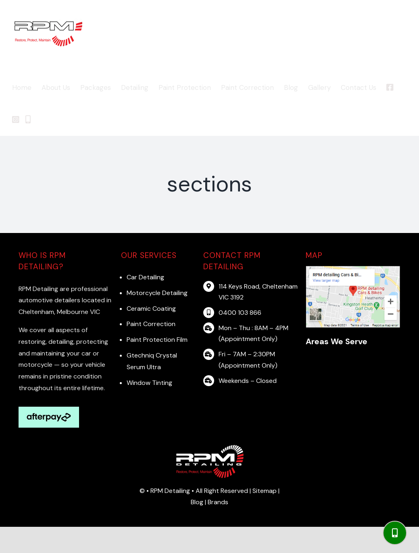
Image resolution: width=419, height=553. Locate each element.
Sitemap (264, 490)
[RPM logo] (209, 447)
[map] (353, 268)
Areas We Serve (336, 341)
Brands (218, 502)
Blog (198, 502)
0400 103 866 (240, 312)
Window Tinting (149, 382)
